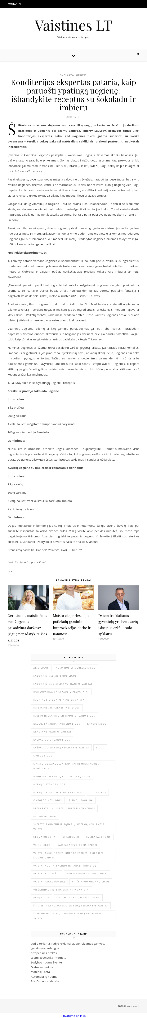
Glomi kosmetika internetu (48, 957)
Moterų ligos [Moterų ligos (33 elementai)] (80, 776)
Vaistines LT (73, 25)
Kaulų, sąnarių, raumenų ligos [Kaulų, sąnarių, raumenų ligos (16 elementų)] (56, 723)
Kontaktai (14, 3)
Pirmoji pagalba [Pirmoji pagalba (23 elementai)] (81, 800)
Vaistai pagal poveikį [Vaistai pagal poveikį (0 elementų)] (49, 881)
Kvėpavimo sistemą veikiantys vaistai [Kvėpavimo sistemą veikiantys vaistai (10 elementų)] (61, 747)
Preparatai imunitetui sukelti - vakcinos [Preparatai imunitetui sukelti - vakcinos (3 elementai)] (64, 808)
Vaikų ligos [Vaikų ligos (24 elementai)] (42, 844)
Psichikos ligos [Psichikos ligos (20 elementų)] (44, 816)
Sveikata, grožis (73, 75)
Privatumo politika (73, 1016)
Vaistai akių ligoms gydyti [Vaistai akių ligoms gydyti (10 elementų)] (77, 844)
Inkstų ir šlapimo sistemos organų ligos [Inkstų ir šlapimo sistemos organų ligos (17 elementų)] (64, 715)
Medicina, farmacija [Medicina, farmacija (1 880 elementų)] (48, 776)
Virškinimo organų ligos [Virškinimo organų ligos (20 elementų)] (91, 881)
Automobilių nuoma (44, 976)
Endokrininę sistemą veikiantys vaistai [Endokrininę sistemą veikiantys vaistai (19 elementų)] (62, 683)
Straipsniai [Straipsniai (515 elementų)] (71, 836)
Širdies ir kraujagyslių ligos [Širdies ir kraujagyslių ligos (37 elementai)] (78, 897)
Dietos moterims (42, 967)
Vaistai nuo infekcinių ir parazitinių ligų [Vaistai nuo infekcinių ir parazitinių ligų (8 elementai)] (64, 865)
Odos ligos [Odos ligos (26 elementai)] (98, 792)
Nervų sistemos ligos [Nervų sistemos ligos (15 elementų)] (49, 784)
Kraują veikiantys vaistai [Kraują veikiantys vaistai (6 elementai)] (52, 731)
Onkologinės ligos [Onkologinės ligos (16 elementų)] (47, 800)
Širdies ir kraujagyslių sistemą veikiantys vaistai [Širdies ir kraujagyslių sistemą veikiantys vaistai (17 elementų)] (70, 905)
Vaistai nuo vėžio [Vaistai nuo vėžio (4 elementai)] (46, 873)
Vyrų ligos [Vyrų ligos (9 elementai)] (41, 897)
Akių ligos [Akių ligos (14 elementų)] (41, 667)
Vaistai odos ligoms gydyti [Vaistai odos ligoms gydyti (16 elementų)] (87, 873)
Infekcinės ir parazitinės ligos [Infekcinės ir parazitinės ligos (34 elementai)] (56, 707)
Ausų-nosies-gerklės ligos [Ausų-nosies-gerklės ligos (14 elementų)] (76, 667)
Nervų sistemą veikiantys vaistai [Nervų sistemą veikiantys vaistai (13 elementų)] (57, 792)
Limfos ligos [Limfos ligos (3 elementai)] (42, 755)
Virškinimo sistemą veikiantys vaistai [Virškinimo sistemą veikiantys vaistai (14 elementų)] (61, 889)
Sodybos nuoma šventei (47, 962)
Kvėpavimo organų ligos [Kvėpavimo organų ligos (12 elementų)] (51, 739)
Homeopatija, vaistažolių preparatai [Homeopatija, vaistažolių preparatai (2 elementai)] (61, 691)
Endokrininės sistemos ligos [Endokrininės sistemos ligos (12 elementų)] (55, 675)
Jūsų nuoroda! (45, 981)
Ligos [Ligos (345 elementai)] (100, 747)
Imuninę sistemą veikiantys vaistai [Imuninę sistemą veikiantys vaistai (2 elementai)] (59, 699)
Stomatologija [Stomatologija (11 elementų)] (44, 836)
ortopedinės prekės (44, 953)
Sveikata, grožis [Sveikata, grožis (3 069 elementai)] (98, 836)
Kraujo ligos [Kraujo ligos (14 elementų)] (96, 723)
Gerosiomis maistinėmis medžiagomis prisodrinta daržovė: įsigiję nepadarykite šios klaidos (27, 627)
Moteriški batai (41, 972)
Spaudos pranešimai (33, 562)
